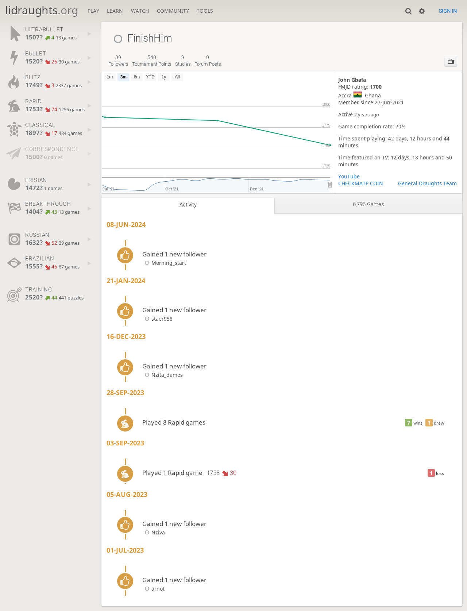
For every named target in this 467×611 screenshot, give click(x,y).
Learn (115, 10)
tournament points (151, 60)
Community (173, 10)
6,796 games (368, 204)
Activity (188, 204)
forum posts (207, 60)
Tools (205, 10)
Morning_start (164, 262)
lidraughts (41, 10)
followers (118, 60)
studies (183, 60)
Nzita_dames (162, 374)
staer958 (157, 318)
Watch (140, 10)
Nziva (153, 532)
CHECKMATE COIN (360, 183)
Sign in (448, 11)
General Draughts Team (427, 183)
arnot (153, 588)
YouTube (349, 176)
